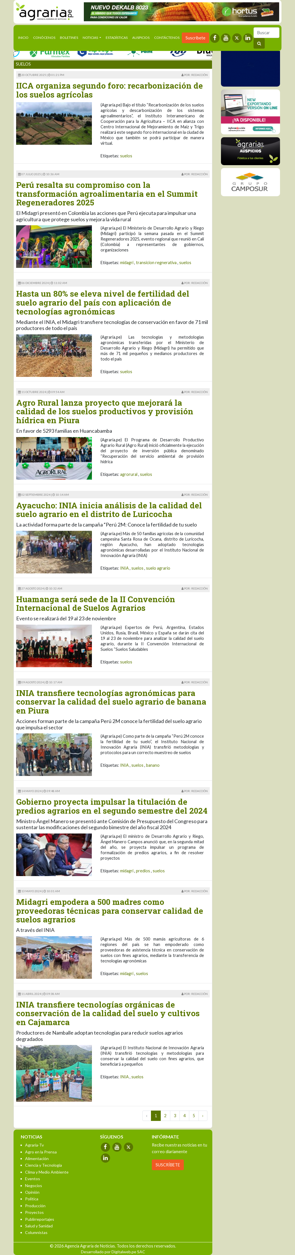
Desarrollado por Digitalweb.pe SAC (113, 1251)
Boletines (69, 37)
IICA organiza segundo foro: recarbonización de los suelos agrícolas (109, 90)
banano (153, 765)
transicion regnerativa (156, 262)
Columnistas (36, 1232)
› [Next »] (203, 1115)
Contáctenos (166, 37)
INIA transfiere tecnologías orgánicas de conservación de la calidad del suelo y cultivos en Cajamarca (108, 1013)
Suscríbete (195, 37)
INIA (124, 568)
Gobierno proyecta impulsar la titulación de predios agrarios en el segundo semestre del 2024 (111, 806)
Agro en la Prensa (41, 1151)
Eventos (32, 1178)
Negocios (33, 1185)
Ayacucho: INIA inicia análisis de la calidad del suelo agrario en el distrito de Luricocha (109, 510)
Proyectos (34, 1212)
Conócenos (44, 37)
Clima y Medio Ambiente (47, 1172)
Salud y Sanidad (39, 1225)
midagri (126, 262)
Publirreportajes (39, 1219)
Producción (35, 1205)
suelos (126, 155)
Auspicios (141, 37)
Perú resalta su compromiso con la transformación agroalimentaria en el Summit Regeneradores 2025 (107, 194)
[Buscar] (266, 32)
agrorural (128, 474)
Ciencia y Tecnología (43, 1165)
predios (143, 870)
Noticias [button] (91, 37)
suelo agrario (158, 568)
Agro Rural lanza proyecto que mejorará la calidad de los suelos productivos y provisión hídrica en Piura (104, 411)
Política (31, 1198)
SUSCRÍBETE (168, 1164)
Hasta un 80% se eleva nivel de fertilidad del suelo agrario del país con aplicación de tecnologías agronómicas (102, 302)
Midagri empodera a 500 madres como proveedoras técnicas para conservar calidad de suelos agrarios (109, 911)
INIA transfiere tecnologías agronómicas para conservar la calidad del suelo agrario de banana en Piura (111, 702)
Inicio (24, 37)
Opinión (32, 1192)
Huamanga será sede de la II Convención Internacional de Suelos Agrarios (95, 603)
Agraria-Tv (34, 1145)
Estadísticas (117, 37)
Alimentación (37, 1158)
